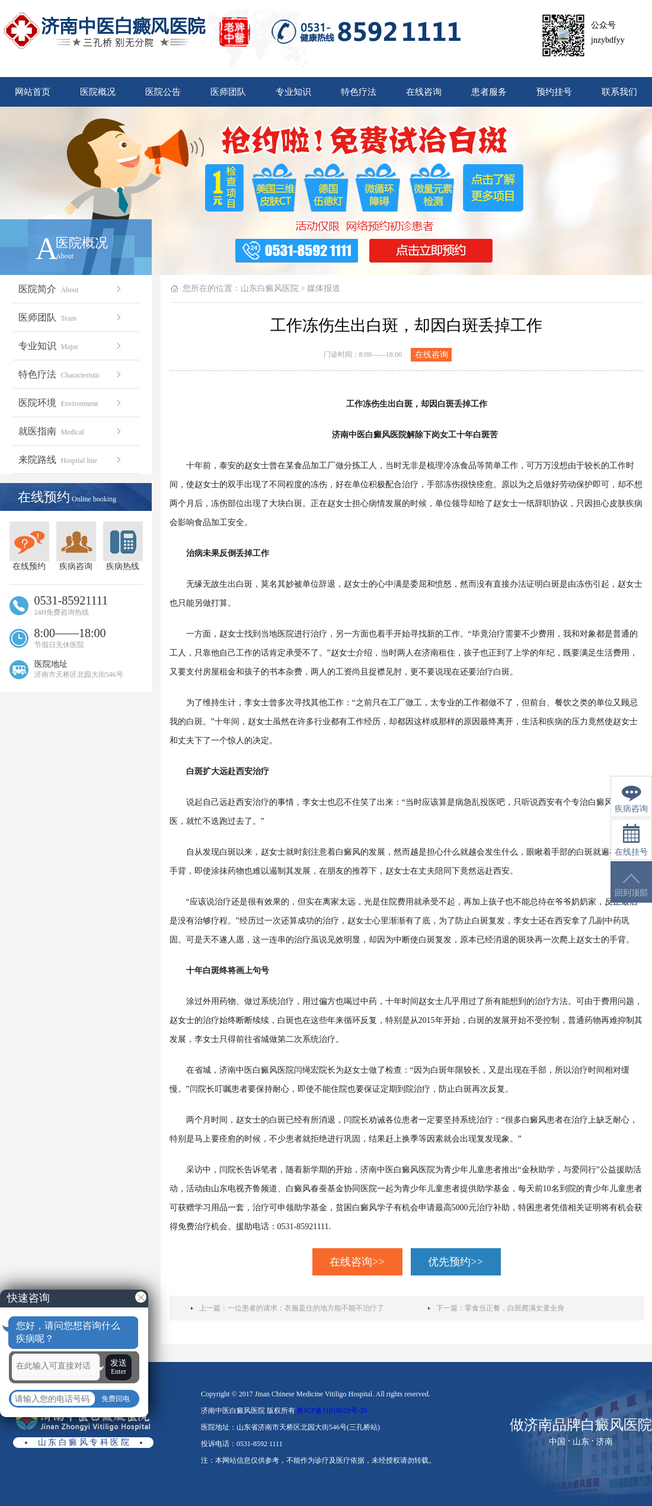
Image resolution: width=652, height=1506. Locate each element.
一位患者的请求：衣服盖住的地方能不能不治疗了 (306, 1308)
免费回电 (115, 1399)
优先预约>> (455, 1262)
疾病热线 (123, 546)
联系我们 (619, 92)
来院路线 (70, 460)
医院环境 (70, 403)
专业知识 (293, 92)
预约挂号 (554, 92)
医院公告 (163, 92)
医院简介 (70, 289)
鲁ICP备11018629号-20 (332, 1410)
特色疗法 (358, 92)
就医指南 (70, 431)
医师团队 (228, 92)
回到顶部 (631, 885)
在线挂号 (631, 840)
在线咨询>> (357, 1262)
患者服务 (489, 92)
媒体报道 (323, 288)
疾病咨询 (76, 546)
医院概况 (98, 92)
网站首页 (32, 92)
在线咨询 (424, 92)
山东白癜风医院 (270, 288)
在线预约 (29, 546)
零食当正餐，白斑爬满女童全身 (514, 1308)
